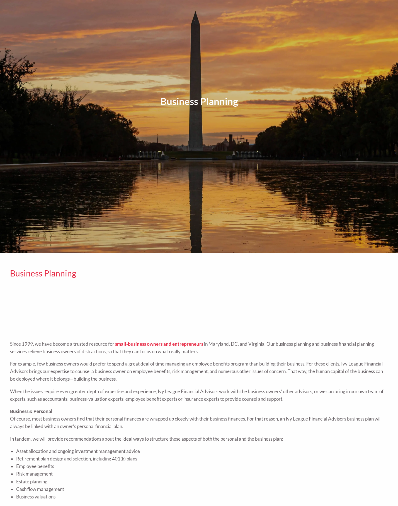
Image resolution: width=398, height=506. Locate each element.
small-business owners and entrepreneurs (159, 344)
